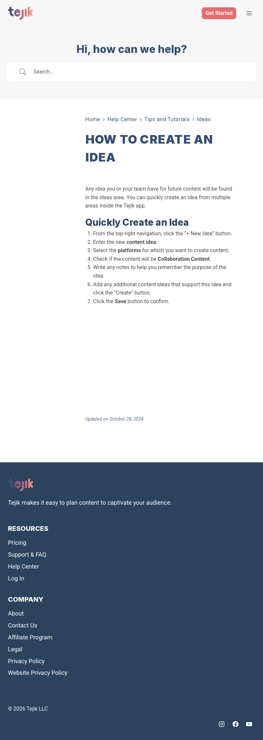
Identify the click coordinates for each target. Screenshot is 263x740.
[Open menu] (249, 13)
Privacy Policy (26, 661)
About (16, 613)
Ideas (204, 119)
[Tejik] (20, 13)
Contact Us (22, 625)
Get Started (219, 13)
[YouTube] (249, 724)
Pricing (17, 542)
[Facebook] (235, 724)
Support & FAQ (27, 554)
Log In (16, 578)
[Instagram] (222, 724)
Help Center (122, 119)
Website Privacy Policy (37, 672)
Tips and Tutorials (167, 119)
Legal (15, 649)
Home (92, 119)
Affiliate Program (30, 637)
